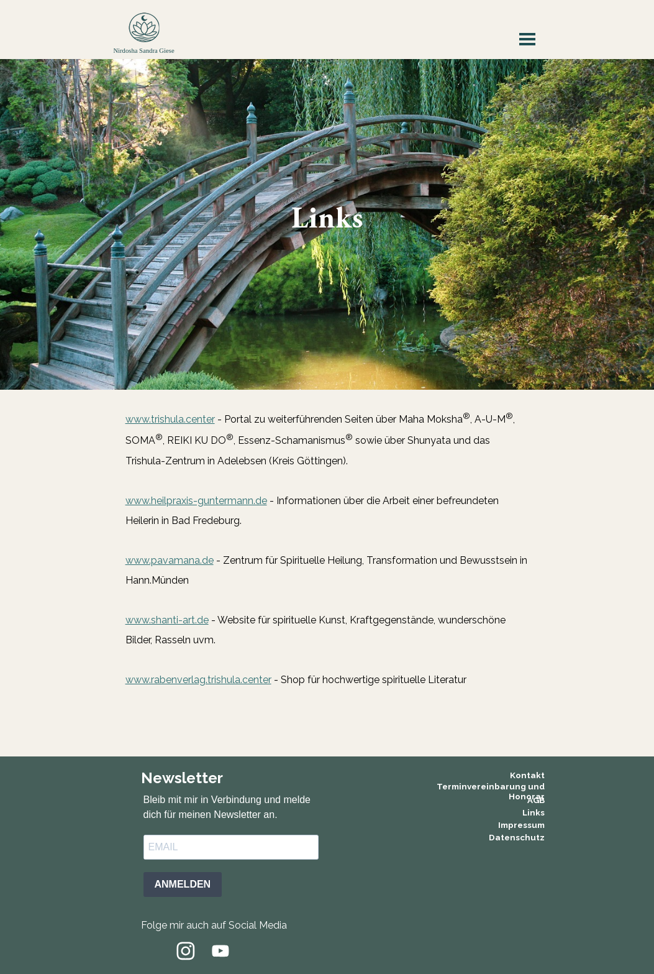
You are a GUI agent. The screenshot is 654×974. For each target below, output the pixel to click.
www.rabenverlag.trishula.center (198, 680)
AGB (536, 800)
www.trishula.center (170, 419)
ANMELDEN (183, 884)
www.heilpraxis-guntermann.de (196, 501)
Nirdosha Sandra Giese (143, 50)
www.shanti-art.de (167, 620)
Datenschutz (517, 837)
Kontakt (527, 775)
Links (533, 812)
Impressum (521, 825)
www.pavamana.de (169, 560)
